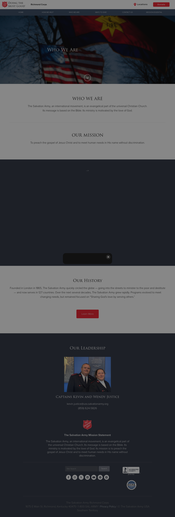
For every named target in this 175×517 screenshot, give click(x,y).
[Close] (108, 257)
